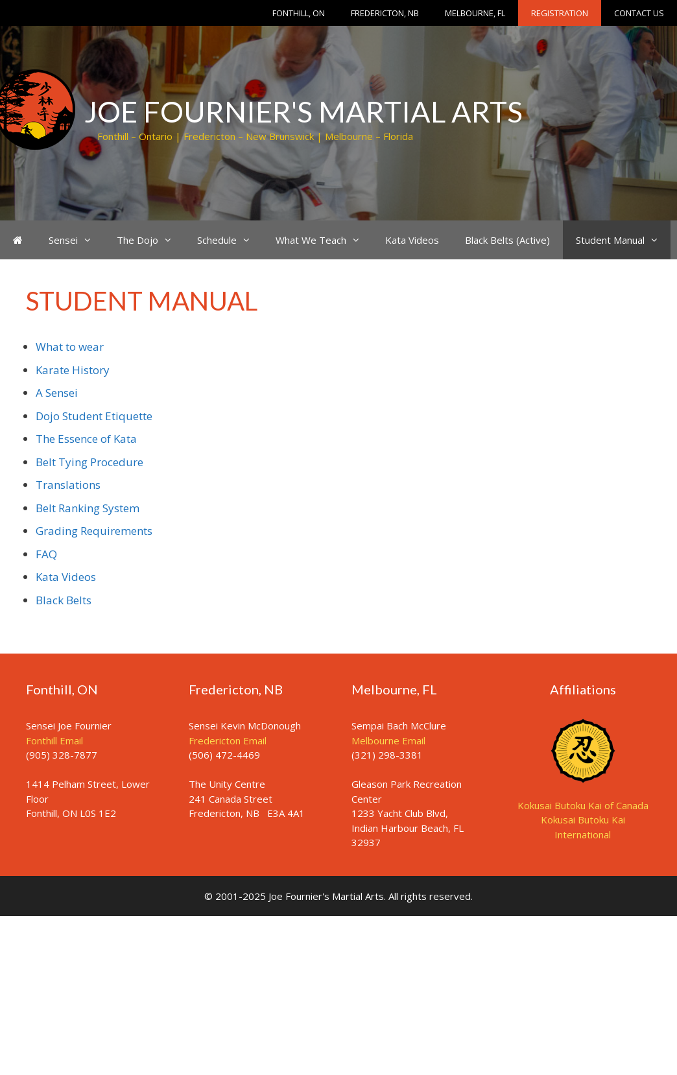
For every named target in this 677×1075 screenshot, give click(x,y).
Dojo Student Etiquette (94, 415)
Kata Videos (412, 239)
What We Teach (324, 239)
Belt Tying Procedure (89, 462)
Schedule (230, 239)
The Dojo (150, 239)
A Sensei (57, 392)
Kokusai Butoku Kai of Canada (582, 805)
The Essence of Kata (86, 438)
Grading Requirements (94, 530)
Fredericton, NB (385, 13)
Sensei (76, 239)
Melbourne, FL (475, 13)
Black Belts (63, 600)
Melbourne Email (388, 740)
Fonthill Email (54, 740)
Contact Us (639, 13)
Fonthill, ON (298, 13)
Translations (68, 484)
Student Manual (623, 239)
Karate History (73, 369)
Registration (559, 13)
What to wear (70, 346)
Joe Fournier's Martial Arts (303, 111)
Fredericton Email (228, 740)
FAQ (46, 554)
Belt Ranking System (87, 508)
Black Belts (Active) (507, 239)
